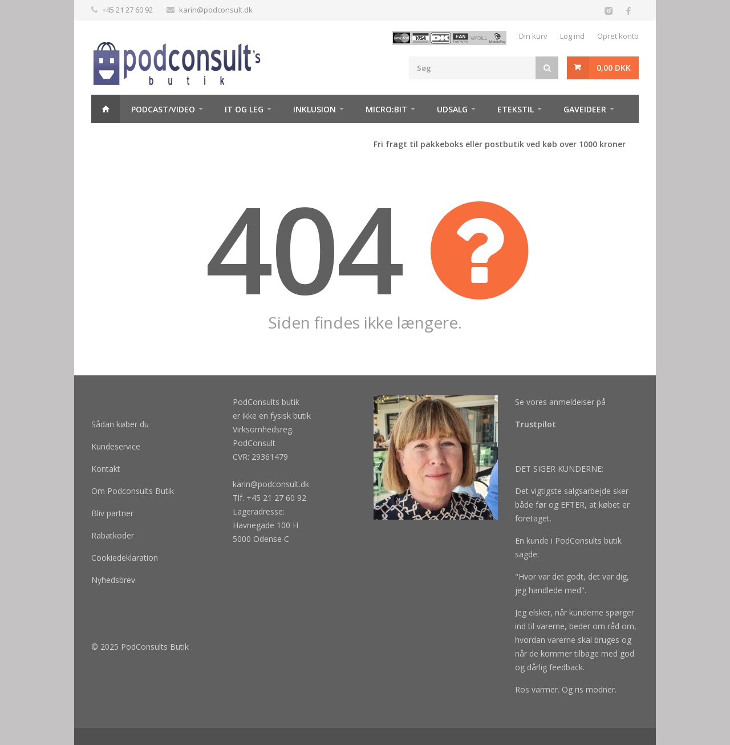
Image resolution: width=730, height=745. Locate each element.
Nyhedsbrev (113, 579)
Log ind (572, 36)
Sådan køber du (120, 424)
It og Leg (244, 109)
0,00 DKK (614, 67)
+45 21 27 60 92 (127, 10)
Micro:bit (386, 109)
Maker (116, 137)
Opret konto (618, 36)
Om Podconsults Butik (132, 490)
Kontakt (105, 468)
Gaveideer (584, 109)
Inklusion (314, 109)
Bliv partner (112, 513)
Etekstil (515, 109)
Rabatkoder (112, 535)
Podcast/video (163, 109)
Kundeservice (115, 446)
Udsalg (452, 109)
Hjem (105, 109)
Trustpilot (535, 424)
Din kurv (533, 36)
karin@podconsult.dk (216, 10)
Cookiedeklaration (124, 557)
